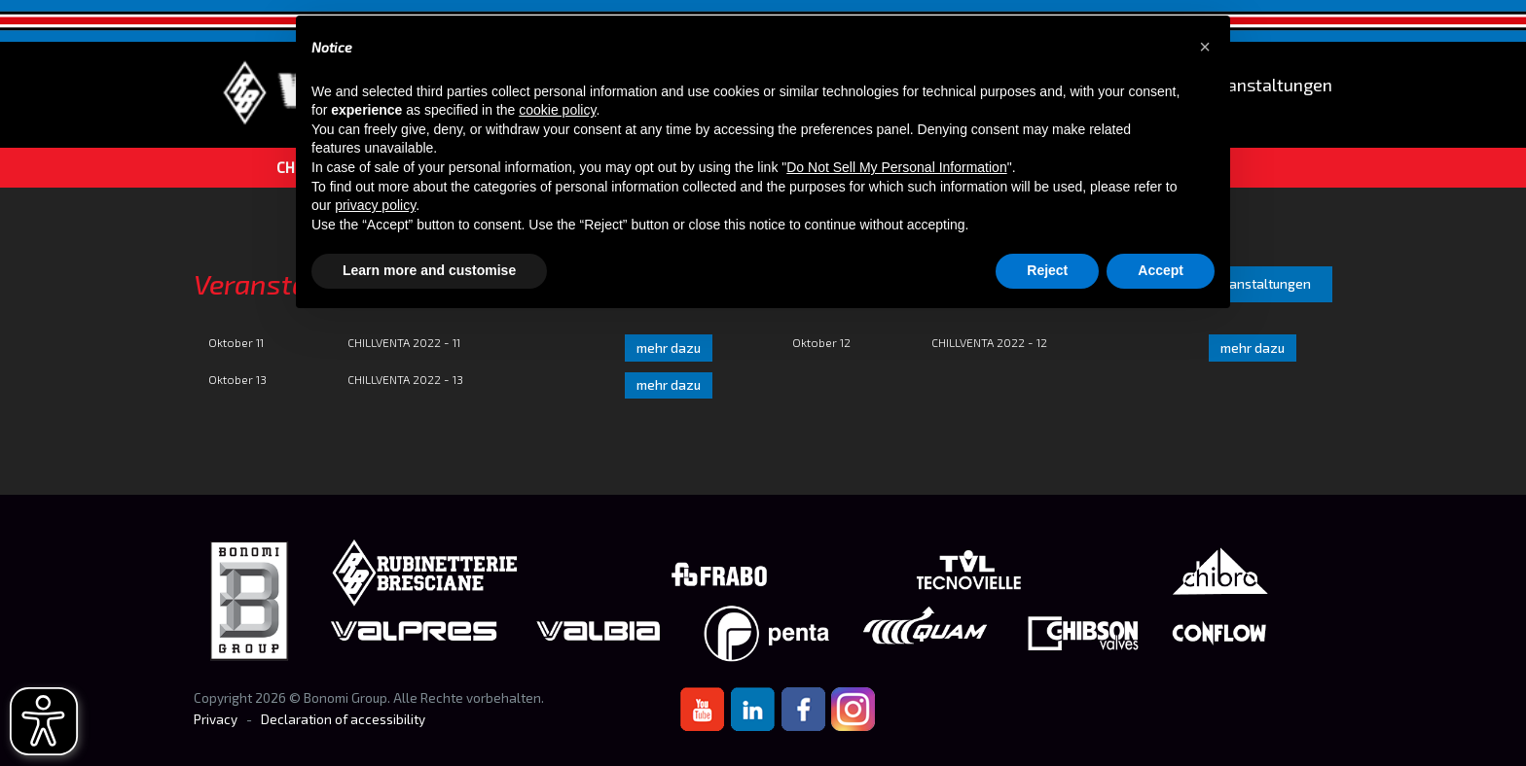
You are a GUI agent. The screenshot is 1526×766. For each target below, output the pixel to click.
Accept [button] (1160, 270)
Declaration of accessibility (343, 718)
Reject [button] (1047, 270)
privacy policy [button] (375, 205)
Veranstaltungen (1266, 85)
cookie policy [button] (557, 110)
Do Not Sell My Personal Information (896, 167)
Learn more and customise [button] (429, 270)
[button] (1204, 46)
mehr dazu (668, 348)
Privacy (215, 718)
